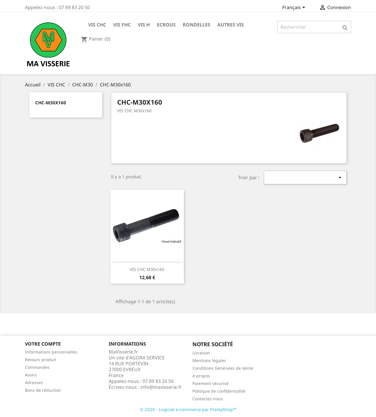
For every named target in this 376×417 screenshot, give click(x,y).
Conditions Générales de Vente (222, 368)
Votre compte (43, 344)
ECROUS (166, 24)
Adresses (34, 382)
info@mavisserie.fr (161, 387)
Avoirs (31, 375)
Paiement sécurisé (210, 383)
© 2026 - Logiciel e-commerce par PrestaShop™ (188, 409)
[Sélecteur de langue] (294, 7)
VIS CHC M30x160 (147, 269)
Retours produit (40, 359)
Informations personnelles (51, 352)
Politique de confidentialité (218, 391)
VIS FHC (122, 24)
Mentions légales (209, 360)
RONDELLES (196, 24)
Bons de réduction (43, 390)
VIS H (144, 24)
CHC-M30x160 (50, 102)
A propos (201, 376)
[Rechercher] (314, 27)
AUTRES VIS (230, 24)
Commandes (37, 367)
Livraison (201, 353)
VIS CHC (97, 24)
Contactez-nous (207, 398)
